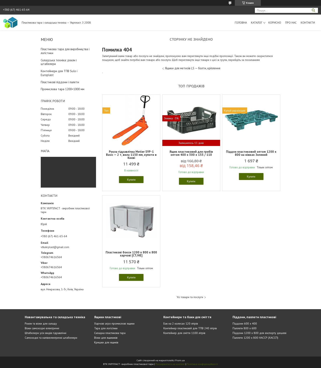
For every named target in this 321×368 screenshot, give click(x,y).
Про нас (291, 22)
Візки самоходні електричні (42, 328)
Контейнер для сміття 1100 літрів (184, 333)
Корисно (274, 22)
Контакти (308, 22)
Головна (241, 22)
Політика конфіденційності (202, 364)
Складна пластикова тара (109, 333)
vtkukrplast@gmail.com (55, 247)
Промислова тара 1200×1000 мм (62, 89)
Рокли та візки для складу (41, 323)
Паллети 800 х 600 (245, 328)
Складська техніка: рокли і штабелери (59, 62)
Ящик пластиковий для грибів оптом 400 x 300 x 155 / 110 (191, 153)
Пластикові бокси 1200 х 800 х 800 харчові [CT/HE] (131, 254)
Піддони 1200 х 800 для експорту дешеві (259, 333)
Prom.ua (180, 360)
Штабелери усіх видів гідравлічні (45, 333)
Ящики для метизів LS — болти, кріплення (192, 68)
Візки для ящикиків (106, 338)
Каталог (256, 22)
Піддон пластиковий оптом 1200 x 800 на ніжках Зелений (251, 153)
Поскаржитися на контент (170, 364)
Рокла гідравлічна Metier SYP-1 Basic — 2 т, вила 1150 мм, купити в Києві (131, 154)
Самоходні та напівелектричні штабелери (51, 338)
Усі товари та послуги (190, 297)
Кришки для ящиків (106, 342)
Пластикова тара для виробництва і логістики (65, 51)
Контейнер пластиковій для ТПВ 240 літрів (190, 328)
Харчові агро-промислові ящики (114, 323)
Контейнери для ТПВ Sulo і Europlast (59, 73)
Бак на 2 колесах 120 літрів (180, 323)
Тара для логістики (106, 328)
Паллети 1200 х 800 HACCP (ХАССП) (255, 338)
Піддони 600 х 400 (245, 323)
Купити (131, 179)
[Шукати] (313, 10)
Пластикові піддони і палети (60, 82)
